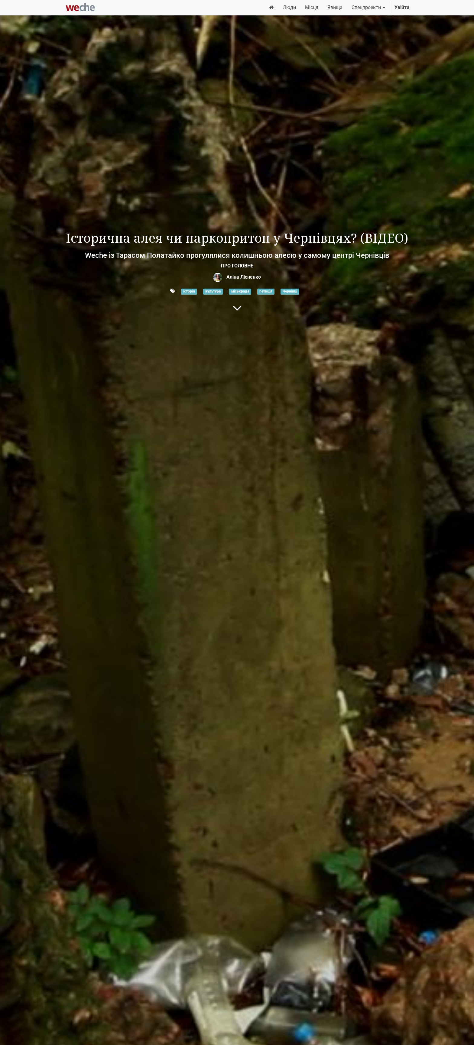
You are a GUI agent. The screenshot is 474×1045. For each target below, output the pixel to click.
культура (213, 291)
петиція (265, 291)
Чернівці (290, 291)
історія (189, 291)
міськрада (240, 291)
